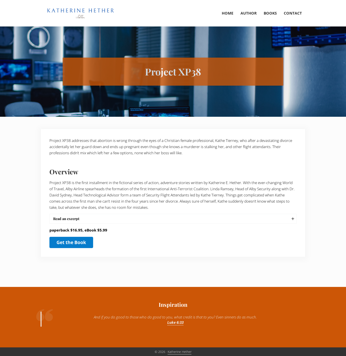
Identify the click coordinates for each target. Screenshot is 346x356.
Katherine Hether (180, 352)
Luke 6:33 (175, 322)
